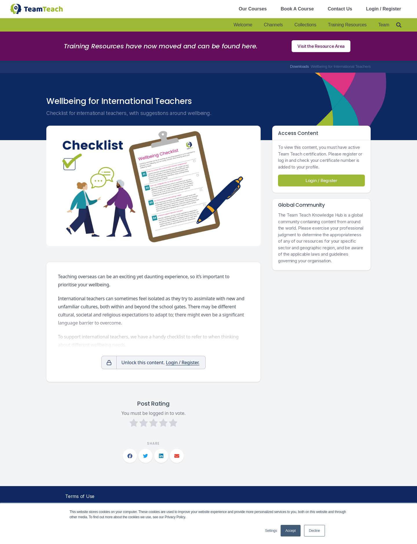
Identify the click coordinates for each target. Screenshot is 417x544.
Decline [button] (314, 531)
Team (383, 24)
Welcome (242, 24)
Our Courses (253, 8)
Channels (273, 24)
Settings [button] (271, 531)
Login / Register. (183, 362)
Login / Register (383, 8)
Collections (306, 24)
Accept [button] (291, 531)
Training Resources (347, 24)
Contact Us (340, 8)
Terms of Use (79, 496)
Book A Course (297, 8)
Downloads (299, 66)
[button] (130, 456)
